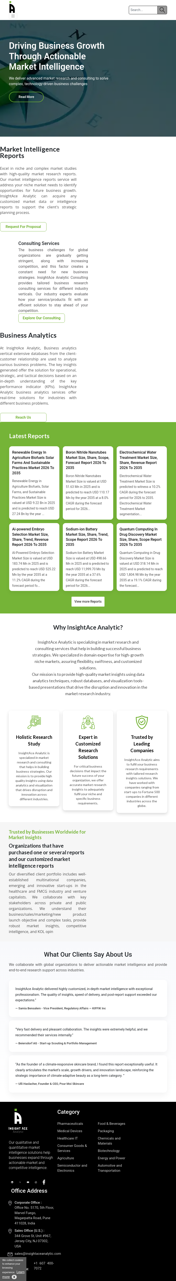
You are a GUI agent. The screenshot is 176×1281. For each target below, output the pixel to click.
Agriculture (65, 1158)
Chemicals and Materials (109, 1141)
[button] (13, 16)
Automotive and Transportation (110, 1168)
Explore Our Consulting (41, 318)
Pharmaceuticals (70, 1124)
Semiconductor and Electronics (72, 1168)
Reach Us (23, 417)
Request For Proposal (23, 227)
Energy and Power (111, 1158)
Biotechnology (109, 1151)
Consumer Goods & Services (72, 1148)
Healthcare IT (67, 1138)
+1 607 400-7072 (44, 1265)
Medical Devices (69, 1131)
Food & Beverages (111, 1124)
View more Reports (88, 601)
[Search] (143, 10)
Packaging (106, 1131)
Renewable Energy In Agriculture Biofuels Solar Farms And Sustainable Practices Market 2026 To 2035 (33, 462)
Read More (26, 97)
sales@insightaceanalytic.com (37, 1253)
